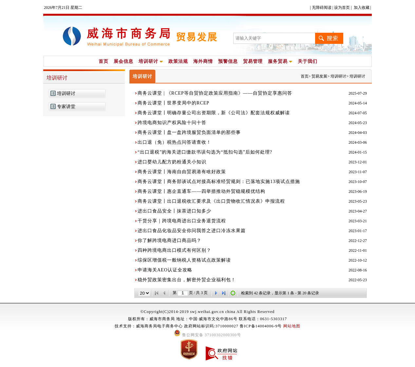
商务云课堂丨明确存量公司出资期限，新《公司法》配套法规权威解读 (214, 112)
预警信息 (228, 61)
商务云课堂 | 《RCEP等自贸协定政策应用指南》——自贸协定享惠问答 (215, 93)
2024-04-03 (358, 132)
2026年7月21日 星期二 (63, 7)
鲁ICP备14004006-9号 (261, 326)
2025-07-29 (358, 93)
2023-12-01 (358, 162)
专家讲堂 (66, 106)
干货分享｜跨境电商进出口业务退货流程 (182, 220)
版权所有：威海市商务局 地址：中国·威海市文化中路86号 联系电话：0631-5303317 (207, 319)
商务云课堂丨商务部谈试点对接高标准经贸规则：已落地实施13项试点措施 (219, 181)
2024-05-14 (358, 103)
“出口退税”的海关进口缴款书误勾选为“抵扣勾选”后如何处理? (205, 152)
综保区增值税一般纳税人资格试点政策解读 (184, 260)
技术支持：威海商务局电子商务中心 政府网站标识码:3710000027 (177, 326)
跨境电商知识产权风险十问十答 (172, 122)
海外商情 (203, 61)
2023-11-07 (358, 172)
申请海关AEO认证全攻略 (165, 269)
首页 (103, 61)
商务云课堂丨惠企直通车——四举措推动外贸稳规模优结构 (201, 191)
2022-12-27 (358, 240)
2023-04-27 (358, 211)
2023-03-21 (358, 221)
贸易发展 (319, 76)
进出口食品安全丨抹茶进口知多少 (174, 211)
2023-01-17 (358, 231)
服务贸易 (280, 61)
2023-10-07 (358, 181)
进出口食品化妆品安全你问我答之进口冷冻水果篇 (192, 230)
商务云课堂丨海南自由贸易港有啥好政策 (182, 171)
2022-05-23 (358, 280)
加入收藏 (361, 7)
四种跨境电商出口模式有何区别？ (174, 250)
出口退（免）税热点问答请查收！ (174, 142)
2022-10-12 (358, 260)
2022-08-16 (358, 270)
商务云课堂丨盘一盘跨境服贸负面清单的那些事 (189, 132)
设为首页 (342, 7)
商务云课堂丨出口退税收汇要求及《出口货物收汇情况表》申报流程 (211, 201)
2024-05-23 (358, 122)
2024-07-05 (358, 113)
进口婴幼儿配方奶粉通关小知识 (172, 161)
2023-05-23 (358, 201)
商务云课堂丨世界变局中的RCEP (173, 103)
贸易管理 (253, 61)
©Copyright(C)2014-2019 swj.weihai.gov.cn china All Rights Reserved (208, 311)
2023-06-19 (358, 191)
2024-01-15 (358, 152)
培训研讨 (151, 61)
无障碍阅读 (321, 7)
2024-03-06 (358, 142)
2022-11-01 (358, 250)
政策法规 (178, 61)
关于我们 (307, 61)
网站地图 (291, 326)
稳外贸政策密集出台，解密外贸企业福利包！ (187, 279)
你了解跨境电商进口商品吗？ (169, 240)
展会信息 (123, 61)
